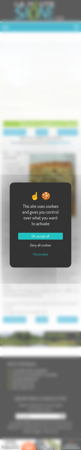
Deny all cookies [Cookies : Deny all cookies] (40, 245)
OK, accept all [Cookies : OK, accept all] (40, 236)
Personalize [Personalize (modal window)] (40, 254)
